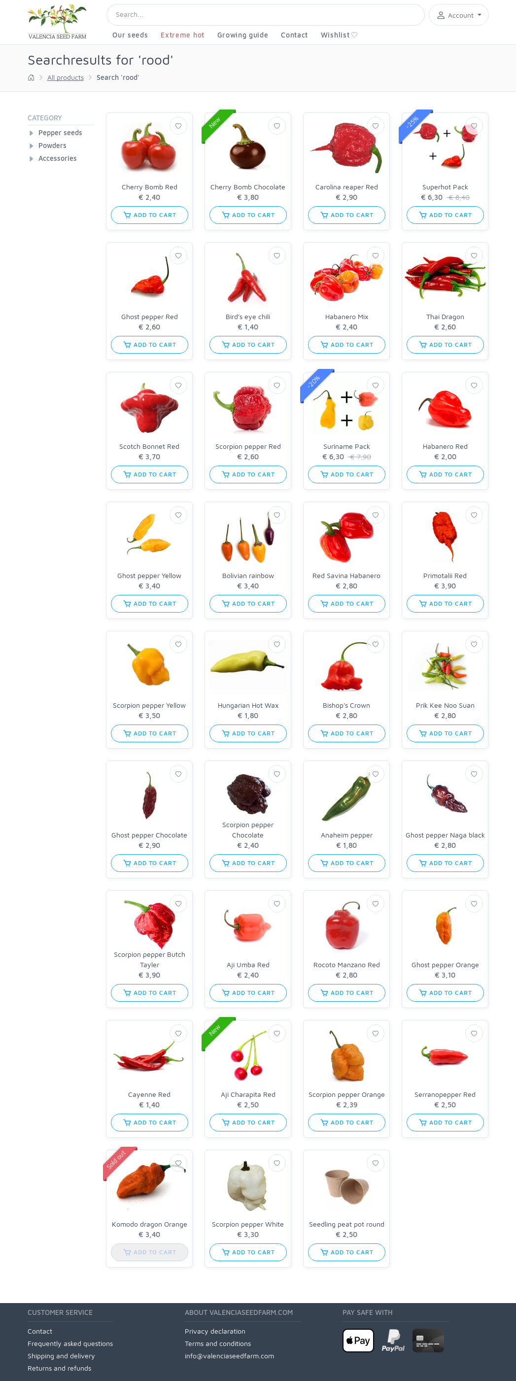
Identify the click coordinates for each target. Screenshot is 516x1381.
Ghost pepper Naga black (445, 835)
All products (65, 77)
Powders (52, 145)
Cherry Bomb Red (149, 186)
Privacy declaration (215, 1331)
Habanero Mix (346, 316)
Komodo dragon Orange (149, 1224)
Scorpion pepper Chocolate (248, 829)
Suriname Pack (346, 446)
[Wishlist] (178, 126)
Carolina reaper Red (346, 186)
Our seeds (130, 35)
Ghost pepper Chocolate (149, 835)
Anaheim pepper (347, 835)
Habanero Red (445, 446)
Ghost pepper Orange (445, 964)
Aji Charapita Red (248, 1094)
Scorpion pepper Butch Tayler (149, 959)
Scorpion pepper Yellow (149, 705)
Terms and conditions (218, 1343)
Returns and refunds (59, 1368)
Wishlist (339, 35)
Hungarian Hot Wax (248, 705)
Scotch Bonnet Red (149, 446)
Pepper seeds (60, 132)
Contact (294, 35)
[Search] (265, 15)
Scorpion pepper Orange (347, 1094)
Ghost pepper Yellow (149, 575)
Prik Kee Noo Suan (445, 705)
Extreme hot (183, 35)
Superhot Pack (445, 186)
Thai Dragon (445, 316)
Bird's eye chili (248, 316)
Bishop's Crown (346, 705)
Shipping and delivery (61, 1355)
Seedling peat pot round (346, 1224)
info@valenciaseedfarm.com (229, 1355)
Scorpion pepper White (248, 1224)
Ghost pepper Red (149, 316)
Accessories (57, 158)
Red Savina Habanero (346, 575)
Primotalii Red (445, 575)
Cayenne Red (149, 1094)
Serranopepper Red (445, 1094)
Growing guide (243, 35)
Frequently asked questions (70, 1343)
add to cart (149, 215)
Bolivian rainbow (248, 575)
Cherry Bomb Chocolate (247, 186)
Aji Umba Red (248, 964)
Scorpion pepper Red (248, 446)
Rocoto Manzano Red (346, 964)
